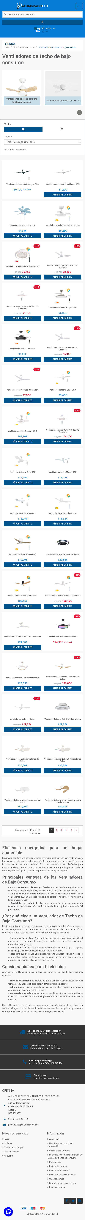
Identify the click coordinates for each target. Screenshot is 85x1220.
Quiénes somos (55, 1179)
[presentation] (79, 112)
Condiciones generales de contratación (60, 1145)
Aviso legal (53, 1139)
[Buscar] (42, 14)
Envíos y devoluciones (58, 1150)
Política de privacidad (58, 1170)
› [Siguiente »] (76, 830)
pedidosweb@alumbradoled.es (23, 1124)
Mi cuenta (7, 1156)
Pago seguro (54, 1162)
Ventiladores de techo (24, 47)
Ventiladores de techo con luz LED (63, 100)
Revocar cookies (56, 1187)
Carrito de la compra (12, 1147)
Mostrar (8, 124)
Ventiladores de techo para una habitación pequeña (21, 100)
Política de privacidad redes (61, 1174)
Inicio (7, 47)
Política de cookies (57, 1166)
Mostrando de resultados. (27, 831)
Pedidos (7, 1143)
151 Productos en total (15, 149)
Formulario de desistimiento (61, 1183)
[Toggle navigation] (79, 6)
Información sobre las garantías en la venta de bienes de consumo (64, 1156)
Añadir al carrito (62, 195)
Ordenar (8, 136)
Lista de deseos (10, 1151)
